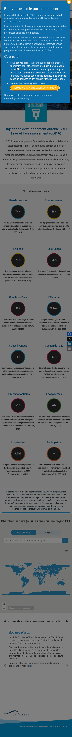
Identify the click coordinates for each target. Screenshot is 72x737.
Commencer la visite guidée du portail (35, 87)
